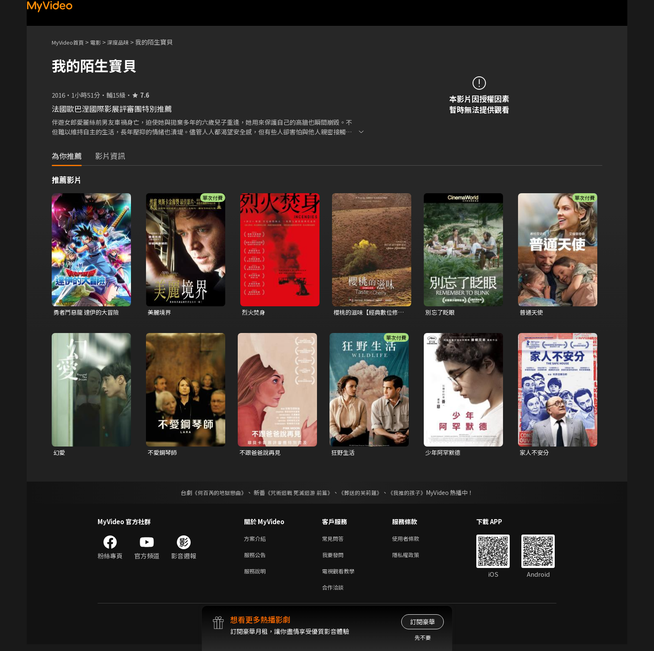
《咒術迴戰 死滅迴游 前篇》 (298, 494)
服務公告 (256, 558)
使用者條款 (412, 540)
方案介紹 (256, 540)
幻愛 (59, 453)
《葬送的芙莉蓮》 (363, 494)
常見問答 (334, 540)
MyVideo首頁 (71, 42)
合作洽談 (334, 593)
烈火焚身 (254, 312)
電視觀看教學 (341, 575)
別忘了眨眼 (441, 312)
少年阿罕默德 (444, 453)
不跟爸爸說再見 (261, 453)
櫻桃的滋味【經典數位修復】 (368, 312)
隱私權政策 (412, 558)
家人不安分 (535, 453)
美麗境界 (160, 312)
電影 (102, 42)
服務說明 (256, 575)
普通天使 (532, 312)
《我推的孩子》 (413, 494)
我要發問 (334, 558)
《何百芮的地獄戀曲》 (214, 494)
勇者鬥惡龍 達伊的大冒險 (88, 312)
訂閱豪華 (422, 621)
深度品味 (127, 42)
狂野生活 (343, 453)
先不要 (423, 637)
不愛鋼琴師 (163, 453)
